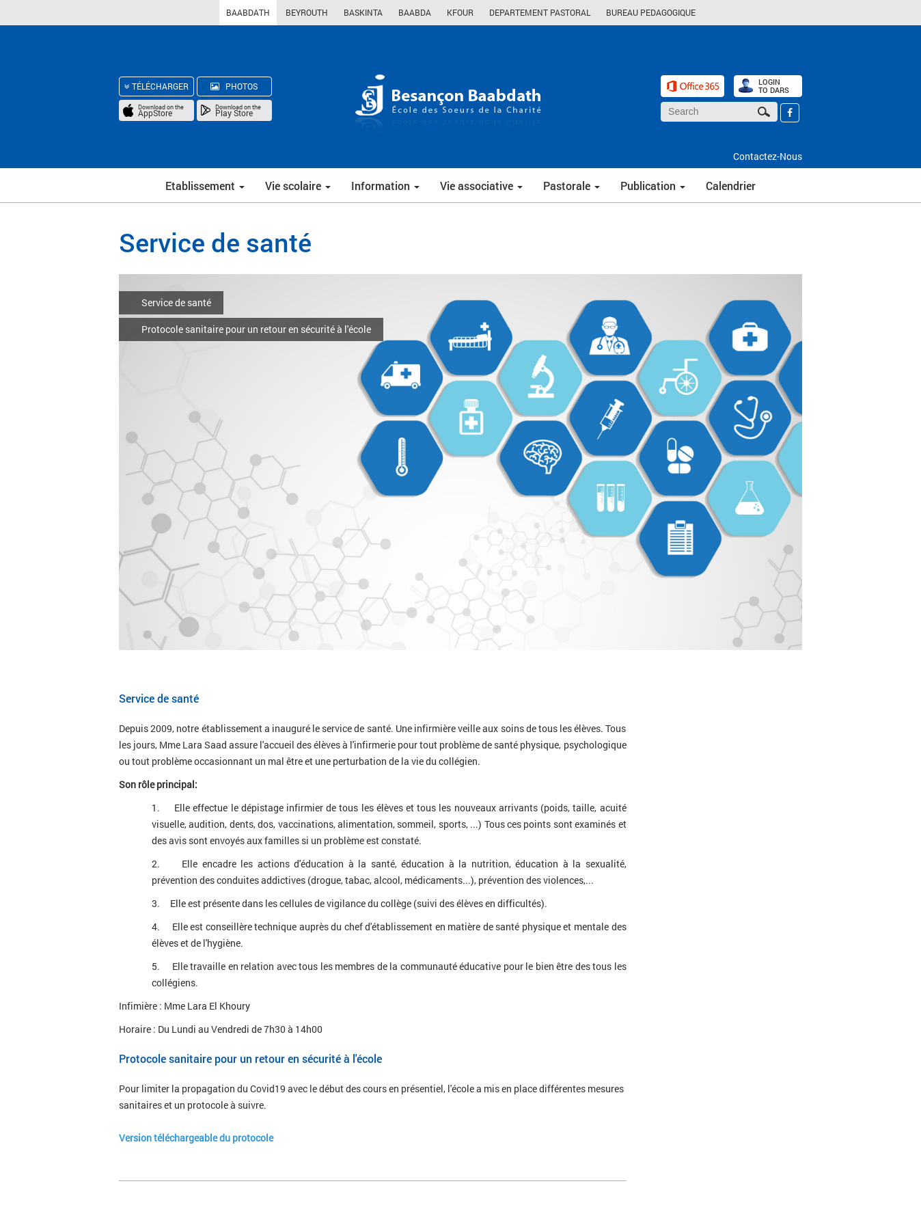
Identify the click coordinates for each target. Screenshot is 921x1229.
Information (385, 185)
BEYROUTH (307, 12)
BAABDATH (248, 12)
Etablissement (205, 185)
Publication (652, 185)
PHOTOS (234, 86)
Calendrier (731, 185)
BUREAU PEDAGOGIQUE (651, 12)
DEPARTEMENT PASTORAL (539, 12)
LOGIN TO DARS (773, 86)
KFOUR (460, 12)
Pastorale (571, 185)
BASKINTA (363, 12)
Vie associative (481, 185)
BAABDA (414, 12)
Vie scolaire (298, 185)
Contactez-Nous (767, 156)
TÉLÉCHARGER (156, 86)
